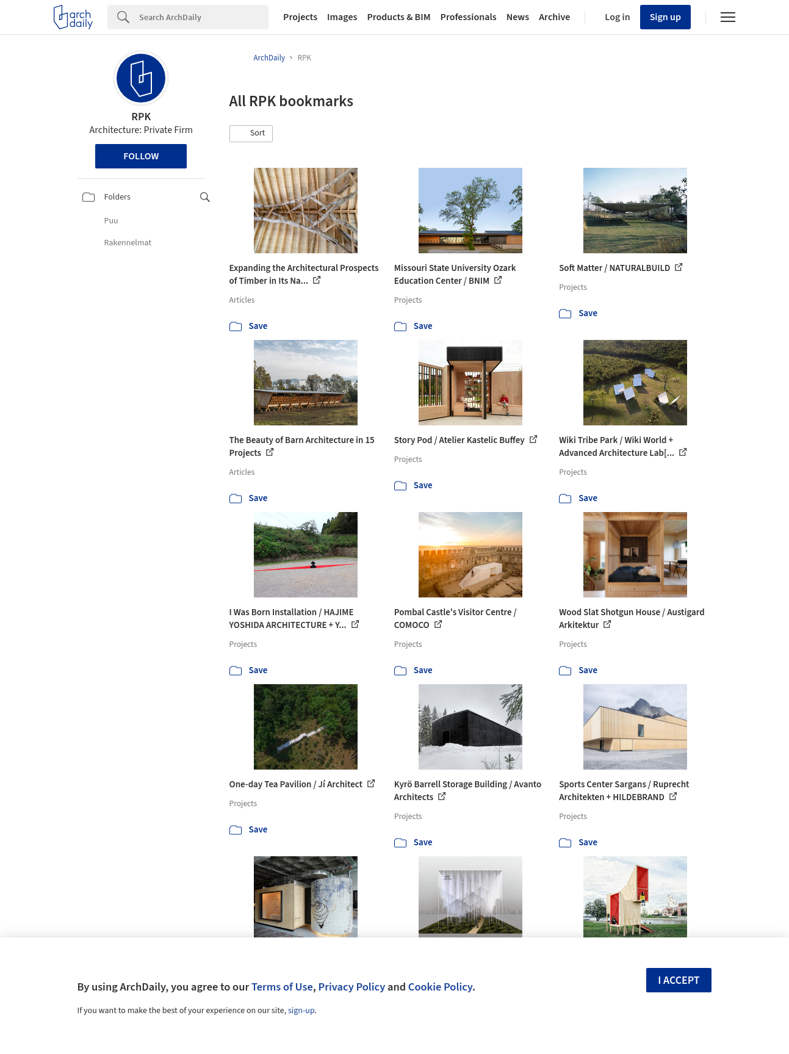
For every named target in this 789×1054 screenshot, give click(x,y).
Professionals (469, 17)
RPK (141, 117)
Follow (141, 156)
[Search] (203, 17)
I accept (678, 980)
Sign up (665, 17)
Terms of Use (282, 987)
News (517, 17)
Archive (554, 17)
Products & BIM (398, 17)
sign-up (301, 1011)
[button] (251, 133)
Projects (300, 17)
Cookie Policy (440, 987)
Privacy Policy (351, 987)
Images (342, 17)
